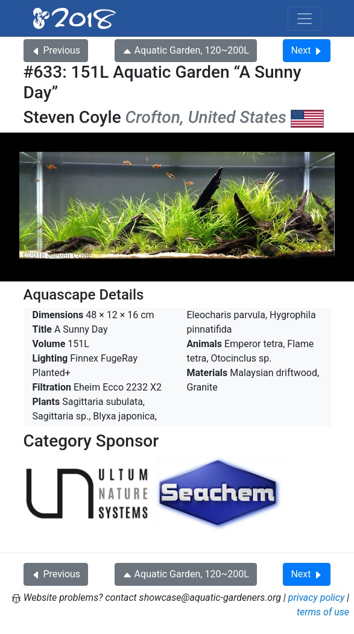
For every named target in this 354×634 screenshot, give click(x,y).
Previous (56, 50)
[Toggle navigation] (304, 19)
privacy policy (316, 597)
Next (307, 50)
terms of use (323, 612)
